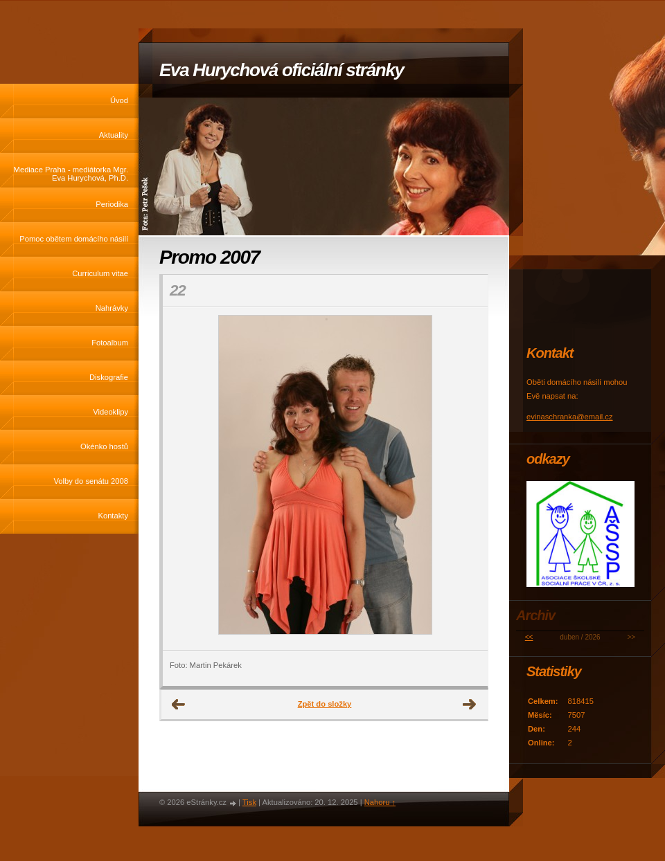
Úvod (119, 100)
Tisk (249, 802)
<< (529, 637)
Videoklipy (110, 412)
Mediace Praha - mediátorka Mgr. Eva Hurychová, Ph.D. (71, 173)
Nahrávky (112, 308)
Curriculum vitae (100, 273)
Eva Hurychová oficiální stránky (281, 70)
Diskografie (108, 377)
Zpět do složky (325, 704)
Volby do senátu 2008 (90, 481)
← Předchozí (178, 704)
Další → (469, 704)
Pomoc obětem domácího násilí (73, 239)
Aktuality (113, 135)
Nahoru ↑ (380, 802)
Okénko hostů (104, 446)
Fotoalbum (109, 342)
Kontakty (113, 515)
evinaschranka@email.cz (569, 417)
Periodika (112, 204)
